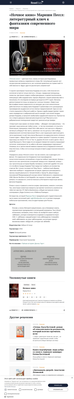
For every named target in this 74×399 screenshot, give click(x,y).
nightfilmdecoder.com (38, 198)
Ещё (38, 304)
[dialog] (37, 387)
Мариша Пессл (31, 196)
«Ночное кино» (14, 79)
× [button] (72, 378)
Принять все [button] (58, 385)
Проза (33, 284)
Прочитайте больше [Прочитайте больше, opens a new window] (9, 386)
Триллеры (26, 284)
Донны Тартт (39, 243)
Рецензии (22, 32)
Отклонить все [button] (58, 389)
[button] (25, 397)
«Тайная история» (27, 243)
